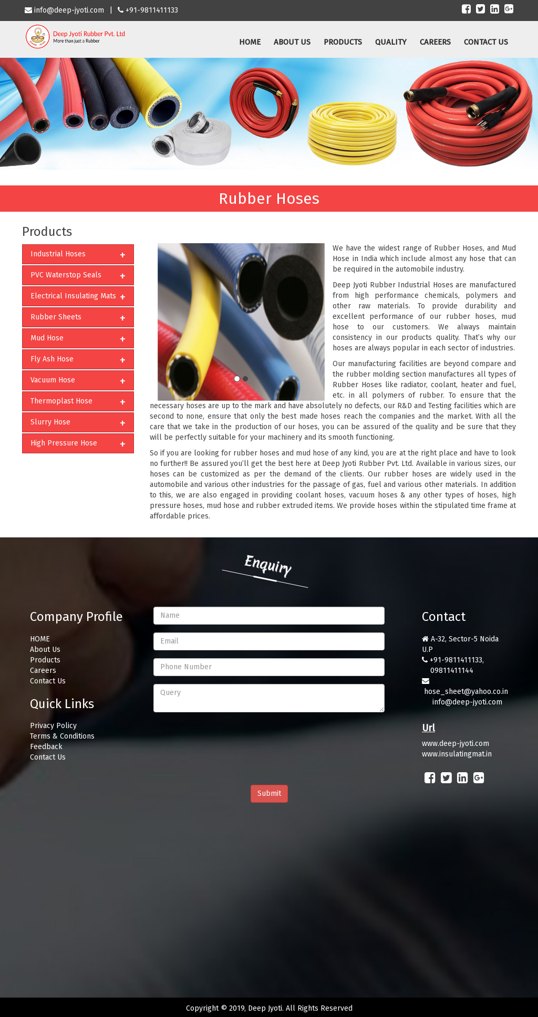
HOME (250, 42)
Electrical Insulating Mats (73, 296)
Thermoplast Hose (61, 401)
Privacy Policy (53, 725)
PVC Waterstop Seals (65, 275)
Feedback (46, 746)
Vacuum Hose (52, 380)
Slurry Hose (50, 422)
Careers (43, 670)
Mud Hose (47, 338)
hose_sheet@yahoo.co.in (466, 691)
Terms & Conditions (62, 736)
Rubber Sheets (55, 317)
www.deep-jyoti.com (455, 743)
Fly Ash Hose (52, 359)
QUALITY (391, 42)
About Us (45, 649)
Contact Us (48, 681)
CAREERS (435, 42)
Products (45, 660)
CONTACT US (486, 42)
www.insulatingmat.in (457, 754)
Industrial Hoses (58, 254)
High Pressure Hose (63, 443)
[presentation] (233, 740)
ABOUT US (292, 42)
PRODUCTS (343, 42)
